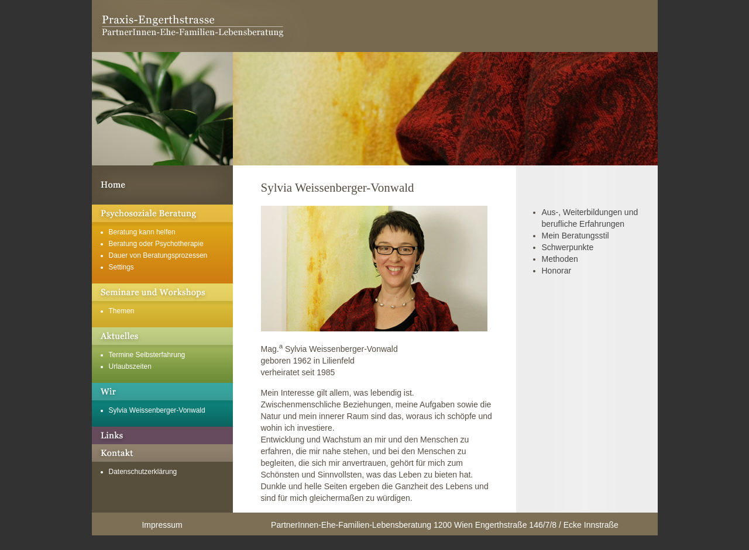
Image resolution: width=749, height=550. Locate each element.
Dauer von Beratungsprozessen (158, 255)
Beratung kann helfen (142, 232)
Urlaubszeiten (130, 366)
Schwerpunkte (568, 247)
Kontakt (162, 453)
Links (162, 435)
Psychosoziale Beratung (162, 213)
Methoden (560, 259)
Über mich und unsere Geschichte (162, 391)
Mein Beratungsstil (575, 235)
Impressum (162, 525)
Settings (121, 267)
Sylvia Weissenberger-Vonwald (157, 410)
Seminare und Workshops (162, 292)
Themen (122, 311)
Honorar (557, 270)
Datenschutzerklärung (143, 472)
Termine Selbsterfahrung (147, 355)
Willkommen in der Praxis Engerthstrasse (162, 185)
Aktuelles (162, 336)
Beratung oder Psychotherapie (156, 244)
